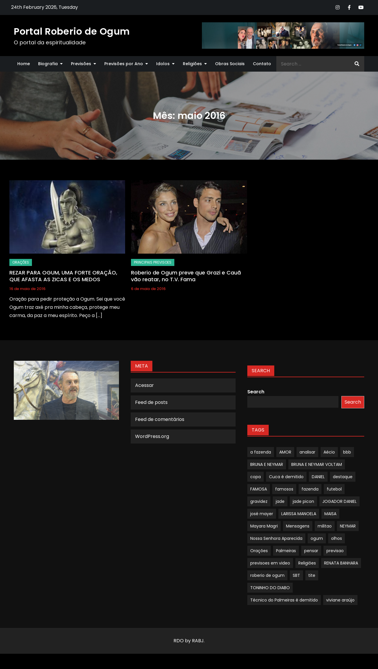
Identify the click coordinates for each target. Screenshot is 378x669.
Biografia (48, 64)
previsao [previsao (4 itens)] (335, 551)
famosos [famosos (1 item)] (284, 489)
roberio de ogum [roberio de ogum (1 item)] (267, 575)
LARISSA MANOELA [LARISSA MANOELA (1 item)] (298, 514)
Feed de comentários (159, 419)
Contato (262, 64)
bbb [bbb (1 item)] (347, 452)
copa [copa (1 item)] (255, 477)
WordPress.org (152, 436)
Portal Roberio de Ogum (72, 31)
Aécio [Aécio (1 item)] (329, 452)
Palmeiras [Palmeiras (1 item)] (286, 551)
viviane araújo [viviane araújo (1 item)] (340, 600)
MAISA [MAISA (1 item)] (330, 514)
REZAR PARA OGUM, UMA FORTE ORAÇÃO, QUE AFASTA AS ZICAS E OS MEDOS (63, 276)
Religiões (192, 64)
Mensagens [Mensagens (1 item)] (297, 526)
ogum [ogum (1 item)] (317, 538)
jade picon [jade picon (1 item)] (303, 501)
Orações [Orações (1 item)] (259, 551)
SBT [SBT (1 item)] (296, 575)
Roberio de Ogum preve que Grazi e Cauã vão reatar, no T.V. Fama (186, 276)
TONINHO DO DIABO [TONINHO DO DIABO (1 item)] (270, 588)
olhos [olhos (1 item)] (336, 538)
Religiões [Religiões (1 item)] (307, 563)
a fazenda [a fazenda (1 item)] (260, 452)
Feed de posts (151, 402)
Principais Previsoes (152, 262)
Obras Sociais (230, 64)
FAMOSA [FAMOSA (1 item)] (258, 489)
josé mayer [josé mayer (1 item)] (261, 514)
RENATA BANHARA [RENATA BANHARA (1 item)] (341, 563)
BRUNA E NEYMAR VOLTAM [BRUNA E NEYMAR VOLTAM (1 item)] (316, 464)
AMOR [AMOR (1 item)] (285, 452)
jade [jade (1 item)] (280, 501)
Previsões (81, 64)
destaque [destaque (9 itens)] (343, 477)
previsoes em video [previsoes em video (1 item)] (270, 563)
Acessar (144, 385)
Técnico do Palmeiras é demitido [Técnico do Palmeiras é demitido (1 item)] (284, 600)
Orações (20, 262)
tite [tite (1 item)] (311, 575)
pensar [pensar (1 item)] (311, 551)
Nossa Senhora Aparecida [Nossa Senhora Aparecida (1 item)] (276, 538)
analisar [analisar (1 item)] (307, 452)
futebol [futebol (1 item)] (334, 489)
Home (23, 64)
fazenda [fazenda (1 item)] (310, 489)
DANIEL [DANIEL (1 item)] (318, 477)
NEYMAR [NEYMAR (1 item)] (348, 526)
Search (255, 391)
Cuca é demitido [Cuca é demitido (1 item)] (286, 477)
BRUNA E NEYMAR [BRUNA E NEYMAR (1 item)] (266, 464)
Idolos (163, 64)
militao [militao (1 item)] (325, 526)
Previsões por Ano (123, 64)
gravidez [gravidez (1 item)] (259, 501)
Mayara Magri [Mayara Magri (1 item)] (264, 526)
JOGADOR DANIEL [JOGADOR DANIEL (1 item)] (339, 501)
